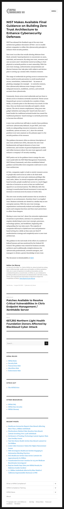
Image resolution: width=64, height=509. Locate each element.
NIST (32, 258)
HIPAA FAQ (12, 404)
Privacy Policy (39, 502)
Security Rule (12, 363)
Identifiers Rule (13, 368)
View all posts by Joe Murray (27, 278)
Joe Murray (9, 285)
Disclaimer (17, 504)
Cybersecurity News (30, 285)
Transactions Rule (14, 366)
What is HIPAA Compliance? (16, 483)
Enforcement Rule (14, 371)
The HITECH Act (13, 387)
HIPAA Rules (12, 361)
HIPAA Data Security (15, 407)
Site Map (31, 502)
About (8, 496)
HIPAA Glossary (13, 409)
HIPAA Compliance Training (16, 488)
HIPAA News (10, 492)
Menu (53, 11)
